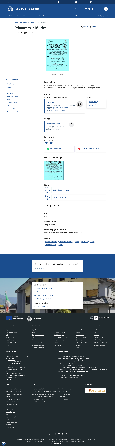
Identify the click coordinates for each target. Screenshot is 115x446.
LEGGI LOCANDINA (55, 149)
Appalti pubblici (36, 337)
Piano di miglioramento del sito (14, 394)
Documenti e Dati (10, 337)
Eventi (32, 22)
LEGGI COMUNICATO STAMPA (90, 149)
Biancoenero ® (64, 442)
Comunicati (79, 340)
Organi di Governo (10, 330)
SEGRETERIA (50, 102)
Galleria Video (97, 340)
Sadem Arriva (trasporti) (38, 402)
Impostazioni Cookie (11, 417)
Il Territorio (96, 335)
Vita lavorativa (57, 345)
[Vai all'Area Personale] (98, 2)
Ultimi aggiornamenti (11, 422)
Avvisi (77, 348)
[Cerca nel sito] (106, 9)
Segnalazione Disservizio (12, 402)
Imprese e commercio (59, 332)
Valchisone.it (61, 397)
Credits (7, 419)
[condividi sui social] (84, 26)
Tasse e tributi (79, 330)
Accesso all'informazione (75, 16)
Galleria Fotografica (99, 337)
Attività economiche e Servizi (101, 342)
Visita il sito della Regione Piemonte (41, 389)
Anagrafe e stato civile (38, 335)
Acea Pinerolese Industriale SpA (40, 399)
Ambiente (34, 332)
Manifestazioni (80, 335)
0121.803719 (11, 360)
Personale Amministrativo (12, 342)
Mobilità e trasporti (59, 335)
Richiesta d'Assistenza (11, 404)
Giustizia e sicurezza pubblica (61, 330)
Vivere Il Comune (24, 22)
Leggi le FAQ (9, 397)
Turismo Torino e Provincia (65, 389)
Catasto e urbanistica (37, 342)
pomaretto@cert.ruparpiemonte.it (18, 366)
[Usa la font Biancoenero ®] (64, 2)
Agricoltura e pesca (37, 330)
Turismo (56, 342)
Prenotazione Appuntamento (13, 399)
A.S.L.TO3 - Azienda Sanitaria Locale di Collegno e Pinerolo (47, 397)
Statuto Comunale (10, 409)
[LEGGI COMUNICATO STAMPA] (79, 149)
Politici (7, 345)
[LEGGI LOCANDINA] (47, 149)
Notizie (78, 332)
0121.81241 (11, 358)
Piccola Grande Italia (63, 399)
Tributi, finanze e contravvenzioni (62, 340)
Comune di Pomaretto (53, 123)
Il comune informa (81, 337)
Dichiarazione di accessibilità (13, 391)
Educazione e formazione (38, 348)
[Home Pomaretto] (23, 9)
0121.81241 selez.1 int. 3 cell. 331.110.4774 (58, 108)
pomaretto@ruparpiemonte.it (58, 110)
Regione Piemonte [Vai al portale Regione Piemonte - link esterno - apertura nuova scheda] (11, 2)
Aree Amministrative (11, 332)
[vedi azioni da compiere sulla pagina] (93, 26)
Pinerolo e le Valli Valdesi (64, 394)
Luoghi (95, 332)
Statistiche (9, 425)
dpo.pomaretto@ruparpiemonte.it (71, 377)
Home (16, 22)
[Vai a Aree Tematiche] (80, 2)
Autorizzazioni (35, 340)
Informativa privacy (11, 412)
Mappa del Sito (10, 427)
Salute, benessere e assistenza (62, 337)
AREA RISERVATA (56, 443)
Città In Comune (89, 439)
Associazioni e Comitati (100, 345)
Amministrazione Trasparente (13, 389)
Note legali (9, 414)
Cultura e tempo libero (38, 345)
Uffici (7, 335)
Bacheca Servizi (10, 407)
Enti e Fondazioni (10, 340)
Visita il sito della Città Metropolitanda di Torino (44, 391)
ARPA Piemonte (62, 391)
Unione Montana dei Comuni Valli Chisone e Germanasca (47, 394)
